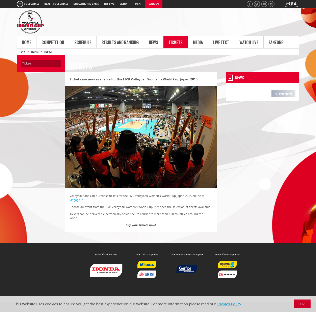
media (123, 4)
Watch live (248, 43)
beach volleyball (56, 4)
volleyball (31, 4)
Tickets (175, 43)
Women (154, 4)
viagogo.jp (76, 200)
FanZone (276, 43)
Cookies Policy (229, 304)
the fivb (109, 4)
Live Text (221, 43)
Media (198, 43)
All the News (283, 94)
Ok (302, 304)
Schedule (82, 43)
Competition (53, 43)
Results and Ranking (120, 43)
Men (138, 4)
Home (26, 43)
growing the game (86, 4)
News (153, 43)
